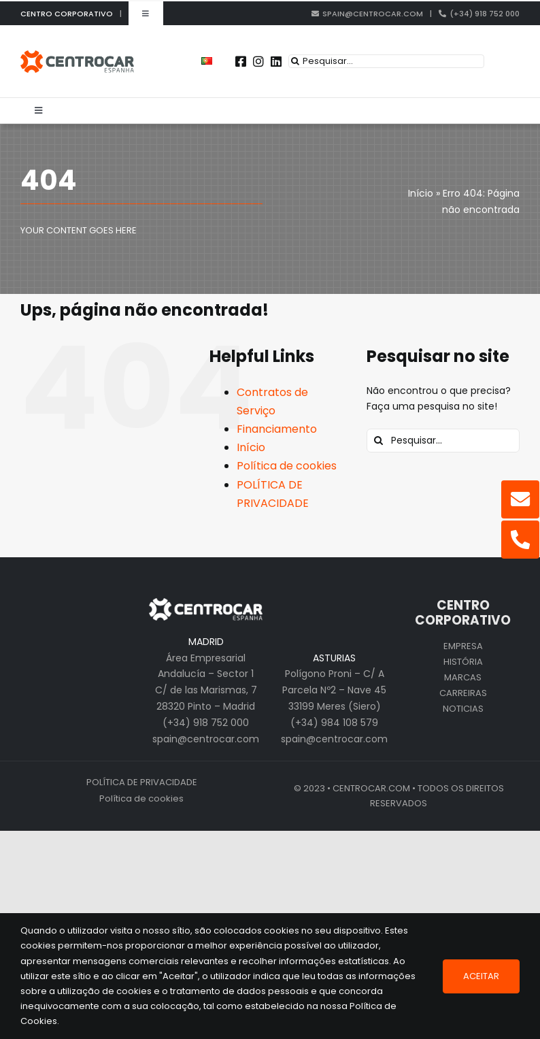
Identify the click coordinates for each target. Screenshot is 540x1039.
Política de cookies (287, 466)
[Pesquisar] (295, 61)
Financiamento (277, 429)
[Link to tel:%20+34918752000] (520, 540)
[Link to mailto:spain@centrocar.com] (520, 499)
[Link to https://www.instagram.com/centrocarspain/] (258, 61)
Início (251, 447)
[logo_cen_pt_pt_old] (77, 55)
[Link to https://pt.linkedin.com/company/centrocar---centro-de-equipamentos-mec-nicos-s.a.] (276, 61)
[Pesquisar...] (386, 61)
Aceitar (481, 976)
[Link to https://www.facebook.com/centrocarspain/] (240, 61)
